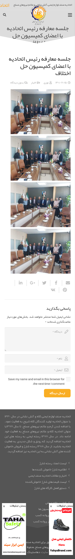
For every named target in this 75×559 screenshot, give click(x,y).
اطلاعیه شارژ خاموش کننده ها (49, 469)
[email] (38, 370)
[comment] (38, 339)
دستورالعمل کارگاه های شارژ (50, 488)
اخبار (33, 82)
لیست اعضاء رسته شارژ (52, 463)
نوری (46, 82)
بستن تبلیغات (61, 505)
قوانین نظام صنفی (55, 503)
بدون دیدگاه (17, 82)
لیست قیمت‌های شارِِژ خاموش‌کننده (45, 482)
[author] (38, 358)
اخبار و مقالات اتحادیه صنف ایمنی (47, 476)
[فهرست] (70, 15)
